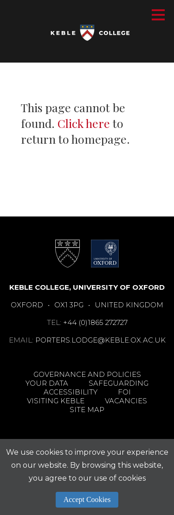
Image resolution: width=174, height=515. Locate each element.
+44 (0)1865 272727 (95, 322)
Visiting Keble (55, 400)
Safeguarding (118, 383)
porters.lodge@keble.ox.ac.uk (100, 340)
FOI (124, 392)
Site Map (87, 409)
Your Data (47, 383)
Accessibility (70, 392)
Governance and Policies (87, 374)
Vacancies (126, 400)
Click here (84, 123)
